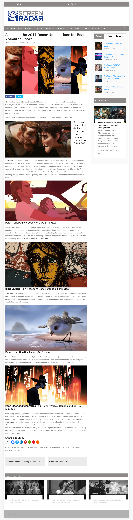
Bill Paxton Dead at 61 (59, 462)
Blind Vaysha (50, 447)
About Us (95, 28)
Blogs (86, 28)
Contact (105, 28)
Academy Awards (39, 447)
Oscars (68, 447)
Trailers (39, 28)
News (20, 28)
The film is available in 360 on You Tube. (33, 239)
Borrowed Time (59, 447)
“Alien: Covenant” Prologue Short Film (24, 462)
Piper (19, 450)
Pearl (14, 450)
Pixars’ (10, 357)
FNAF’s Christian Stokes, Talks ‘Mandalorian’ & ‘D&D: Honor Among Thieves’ (109, 125)
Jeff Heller (35, 43)
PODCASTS (50, 28)
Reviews (29, 28)
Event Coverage (74, 28)
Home (13, 28)
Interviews (61, 28)
